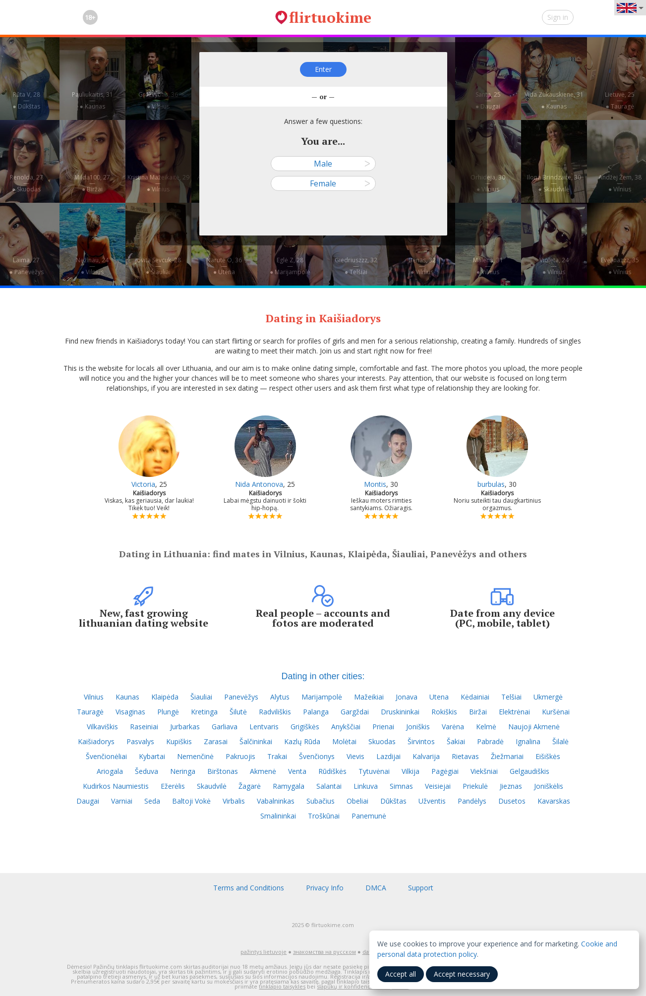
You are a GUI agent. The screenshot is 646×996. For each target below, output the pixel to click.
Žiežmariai (507, 756)
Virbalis (234, 801)
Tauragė (90, 711)
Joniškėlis (548, 786)
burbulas (491, 484)
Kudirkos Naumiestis (116, 786)
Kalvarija (426, 756)
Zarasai (216, 741)
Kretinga (204, 711)
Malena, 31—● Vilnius (488, 266)
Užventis (432, 801)
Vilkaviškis (102, 726)
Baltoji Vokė (191, 801)
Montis (375, 484)
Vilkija (410, 771)
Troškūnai (324, 815)
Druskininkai (400, 711)
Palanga (316, 711)
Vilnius (94, 697)
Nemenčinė (195, 756)
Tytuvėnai (374, 771)
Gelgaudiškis (529, 771)
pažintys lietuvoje (263, 951)
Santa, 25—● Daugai (488, 100)
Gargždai (355, 711)
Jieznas (511, 786)
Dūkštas (393, 801)
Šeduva (146, 771)
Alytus (280, 697)
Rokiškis (444, 711)
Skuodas (382, 741)
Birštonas (222, 771)
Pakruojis (240, 756)
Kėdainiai (475, 697)
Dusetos (512, 801)
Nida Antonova (259, 484)
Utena (439, 697)
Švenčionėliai (106, 756)
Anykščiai (345, 726)
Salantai (329, 786)
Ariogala (110, 771)
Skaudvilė (212, 786)
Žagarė (249, 786)
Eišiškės (547, 756)
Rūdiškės (332, 771)
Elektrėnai (514, 711)
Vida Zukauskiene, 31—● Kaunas (554, 100)
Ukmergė (548, 697)
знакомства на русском (324, 951)
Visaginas (130, 711)
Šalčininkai (255, 741)
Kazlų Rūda (302, 741)
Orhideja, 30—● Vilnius (487, 183)
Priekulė (475, 786)
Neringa (182, 771)
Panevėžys (241, 697)
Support (420, 887)
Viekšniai (484, 771)
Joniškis (418, 726)
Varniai (121, 801)
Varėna (453, 726)
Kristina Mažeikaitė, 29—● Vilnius (158, 183)
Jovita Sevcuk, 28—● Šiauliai (158, 266)
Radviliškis (275, 711)
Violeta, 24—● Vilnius (554, 266)
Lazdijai (388, 756)
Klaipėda (164, 697)
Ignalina (528, 741)
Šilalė (560, 741)
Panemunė (369, 815)
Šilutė (238, 711)
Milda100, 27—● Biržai (92, 183)
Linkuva (365, 786)
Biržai (478, 711)
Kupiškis (179, 741)
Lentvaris (264, 726)
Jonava (406, 697)
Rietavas (465, 756)
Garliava (224, 726)
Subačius (320, 801)
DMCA (375, 887)
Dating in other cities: (322, 676)
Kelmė (486, 726)
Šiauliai (201, 697)
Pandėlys (472, 801)
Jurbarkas (185, 726)
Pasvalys (140, 741)
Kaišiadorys (96, 741)
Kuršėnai (556, 711)
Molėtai (344, 741)
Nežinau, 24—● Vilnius (92, 266)
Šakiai (456, 741)
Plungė (168, 711)
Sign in (557, 17)
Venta (297, 771)
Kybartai (152, 756)
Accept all (400, 974)
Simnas (401, 786)
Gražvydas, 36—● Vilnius (158, 100)
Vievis (355, 756)
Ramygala (288, 786)
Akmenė (263, 771)
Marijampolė (321, 697)
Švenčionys (317, 756)
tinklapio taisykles (282, 986)
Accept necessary (462, 974)
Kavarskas (553, 801)
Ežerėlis (173, 786)
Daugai (87, 801)
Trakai (277, 756)
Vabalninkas (275, 801)
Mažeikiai (369, 697)
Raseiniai (144, 726)
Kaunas (127, 697)
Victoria (143, 484)
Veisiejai (438, 786)
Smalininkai (278, 815)
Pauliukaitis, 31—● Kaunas (92, 100)
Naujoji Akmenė (534, 726)
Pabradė (490, 741)
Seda (152, 801)
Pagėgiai (445, 771)
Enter (323, 69)
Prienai (383, 726)
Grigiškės (305, 726)
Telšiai (511, 697)
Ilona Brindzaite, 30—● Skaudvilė (554, 183)
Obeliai (357, 801)
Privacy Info (325, 887)
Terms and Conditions (248, 887)
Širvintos (421, 741)
